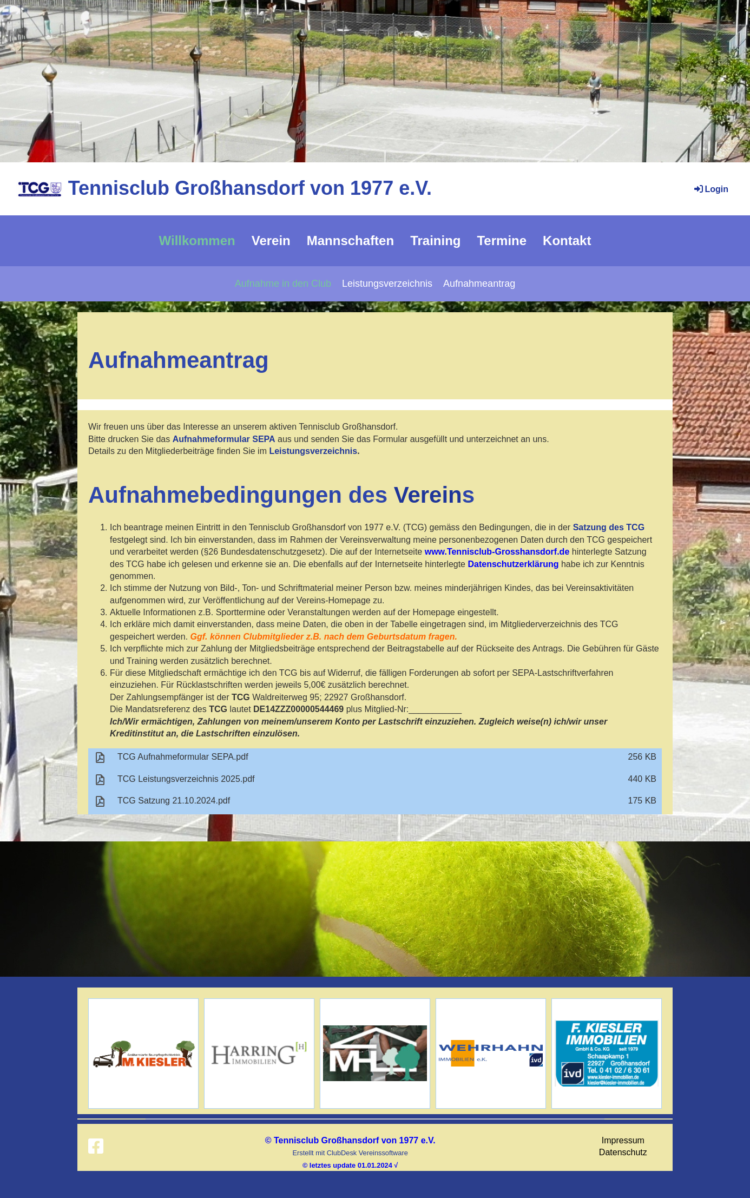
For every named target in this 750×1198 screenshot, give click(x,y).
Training (435, 240)
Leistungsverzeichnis (387, 283)
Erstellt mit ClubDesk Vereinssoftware (349, 1153)
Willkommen (197, 240)
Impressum (623, 1140)
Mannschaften (350, 240)
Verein (271, 240)
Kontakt (567, 240)
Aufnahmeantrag (479, 283)
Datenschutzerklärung (513, 564)
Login (710, 189)
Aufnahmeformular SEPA (224, 439)
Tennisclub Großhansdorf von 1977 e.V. (250, 188)
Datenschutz (623, 1152)
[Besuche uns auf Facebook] (95, 1146)
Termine (502, 240)
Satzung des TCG (608, 527)
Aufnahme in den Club (283, 283)
